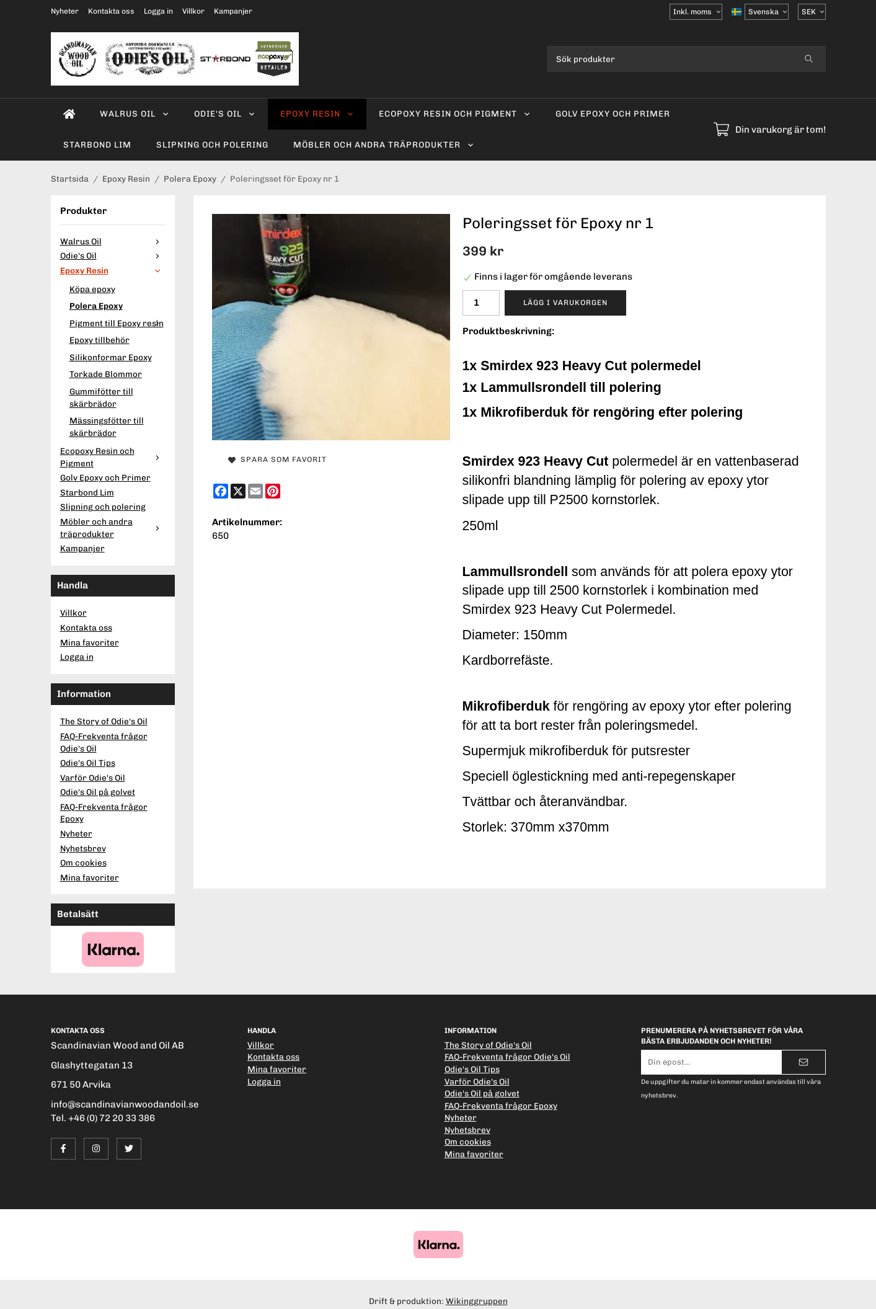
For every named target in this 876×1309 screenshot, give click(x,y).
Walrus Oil (134, 113)
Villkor (193, 11)
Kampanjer (233, 11)
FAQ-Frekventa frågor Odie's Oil (104, 742)
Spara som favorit (277, 459)
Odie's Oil (224, 113)
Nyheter (65, 11)
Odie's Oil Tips (87, 763)
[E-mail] (255, 491)
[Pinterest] (272, 491)
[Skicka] (803, 1062)
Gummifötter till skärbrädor (101, 397)
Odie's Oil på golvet (97, 792)
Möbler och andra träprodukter (383, 144)
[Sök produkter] (669, 59)
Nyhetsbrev (83, 848)
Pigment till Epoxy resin (117, 323)
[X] (238, 491)
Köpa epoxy (92, 289)
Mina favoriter (89, 642)
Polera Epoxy (96, 306)
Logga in (158, 11)
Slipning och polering (212, 144)
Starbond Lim (97, 144)
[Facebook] (220, 491)
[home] (69, 114)
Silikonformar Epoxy (110, 357)
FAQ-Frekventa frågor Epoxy (104, 813)
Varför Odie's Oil (92, 778)
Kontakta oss (111, 11)
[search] (809, 59)
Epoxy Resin (317, 113)
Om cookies (83, 862)
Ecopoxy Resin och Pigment (455, 113)
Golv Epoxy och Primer (612, 113)
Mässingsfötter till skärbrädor (106, 426)
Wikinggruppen (477, 1301)
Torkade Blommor (105, 374)
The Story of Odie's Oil (104, 721)
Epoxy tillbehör (99, 340)
